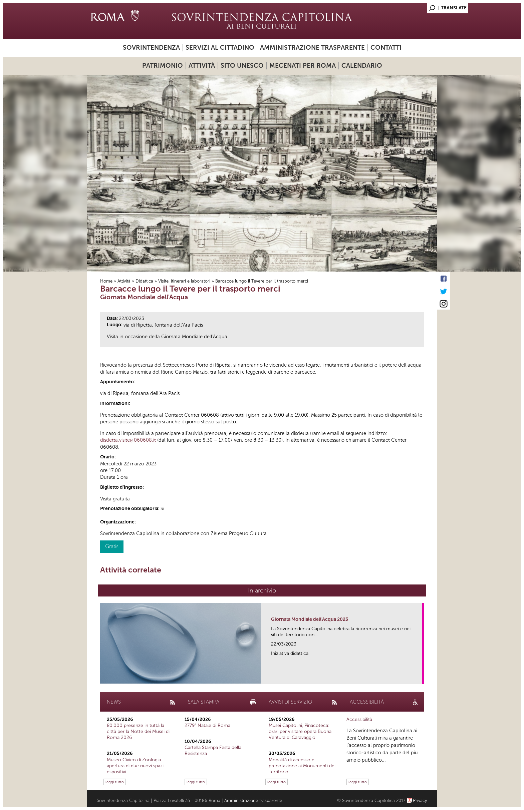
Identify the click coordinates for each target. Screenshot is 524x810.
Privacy (420, 800)
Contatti (386, 47)
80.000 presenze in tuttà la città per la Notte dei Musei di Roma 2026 (138, 731)
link (419, 677)
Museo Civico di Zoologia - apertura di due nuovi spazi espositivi (136, 766)
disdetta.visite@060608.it (128, 440)
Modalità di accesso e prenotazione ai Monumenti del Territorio (302, 766)
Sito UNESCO (242, 65)
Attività (202, 65)
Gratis (111, 546)
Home (106, 281)
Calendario (361, 65)
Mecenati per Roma (302, 65)
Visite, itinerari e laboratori (184, 281)
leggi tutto (114, 782)
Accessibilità (359, 719)
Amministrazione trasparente (312, 47)
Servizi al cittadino (220, 47)
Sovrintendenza (151, 47)
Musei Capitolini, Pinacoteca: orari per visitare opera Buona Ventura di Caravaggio (300, 731)
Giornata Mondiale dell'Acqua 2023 (309, 619)
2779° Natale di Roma (207, 725)
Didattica (144, 281)
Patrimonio (162, 65)
